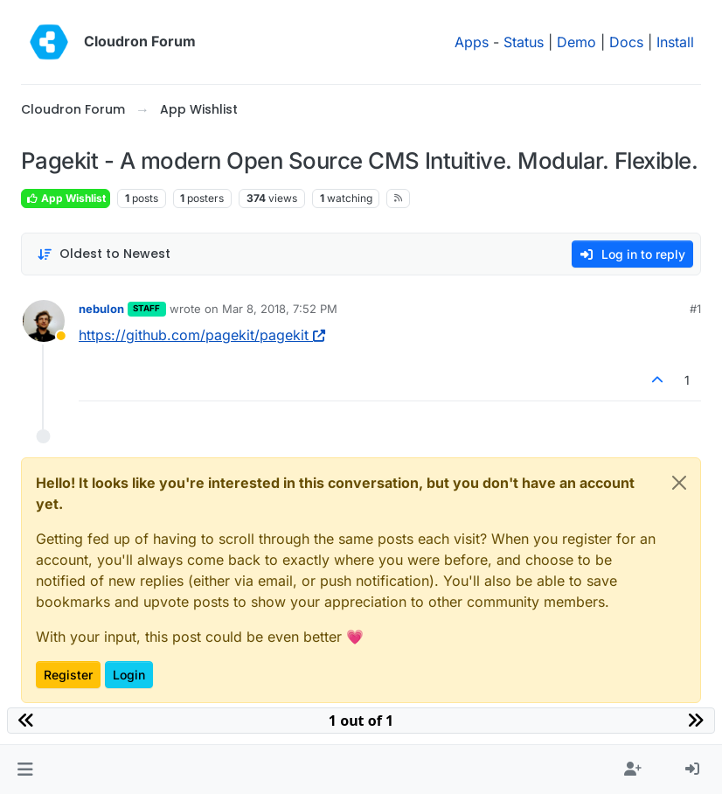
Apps (472, 42)
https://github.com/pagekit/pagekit (202, 335)
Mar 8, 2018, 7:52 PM (279, 309)
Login (129, 674)
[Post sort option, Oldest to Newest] (103, 254)
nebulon (101, 309)
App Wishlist (65, 198)
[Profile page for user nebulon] (44, 321)
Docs (626, 42)
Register (68, 674)
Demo (576, 42)
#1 (695, 309)
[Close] (679, 482)
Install (675, 42)
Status (523, 42)
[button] (25, 769)
